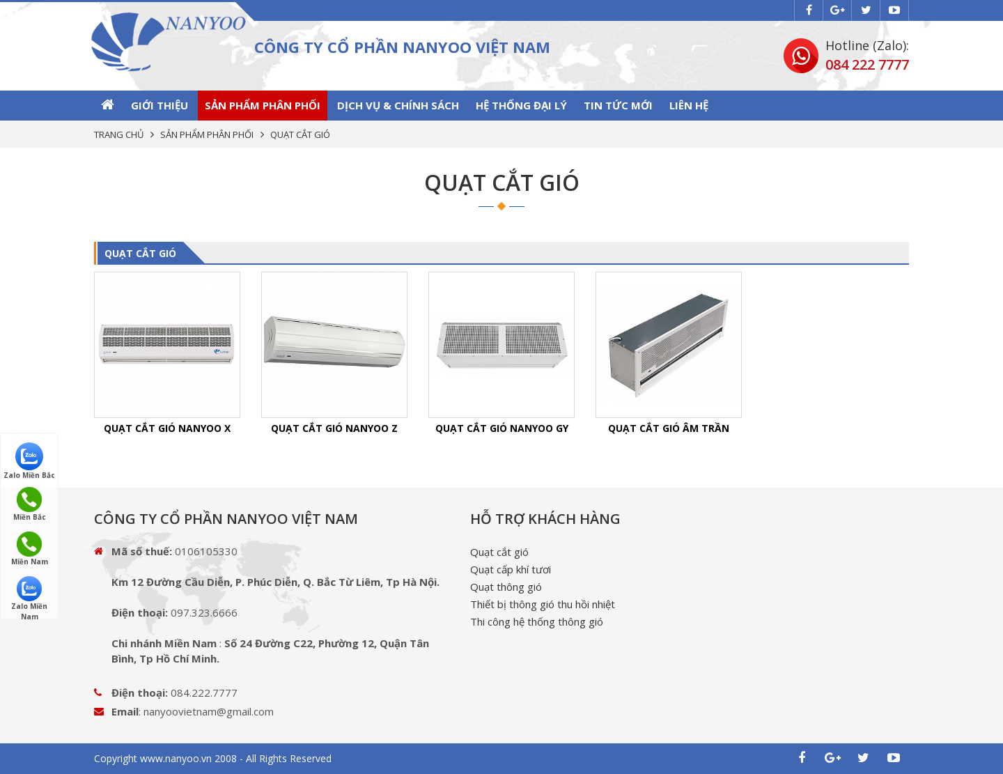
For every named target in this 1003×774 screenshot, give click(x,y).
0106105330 (206, 551)
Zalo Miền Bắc (29, 460)
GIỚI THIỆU (159, 105)
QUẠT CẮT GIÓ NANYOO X (167, 428)
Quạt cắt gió (499, 552)
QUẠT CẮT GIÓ (140, 253)
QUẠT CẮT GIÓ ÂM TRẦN (668, 428)
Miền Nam (29, 549)
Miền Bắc (29, 504)
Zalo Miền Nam (29, 594)
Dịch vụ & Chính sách (398, 105)
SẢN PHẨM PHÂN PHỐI (262, 105)
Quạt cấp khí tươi (510, 569)
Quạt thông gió (506, 587)
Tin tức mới (618, 105)
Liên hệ (688, 105)
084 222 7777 (867, 64)
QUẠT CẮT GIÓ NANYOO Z (334, 428)
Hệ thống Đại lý (521, 105)
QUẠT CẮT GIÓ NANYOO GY (501, 428)
